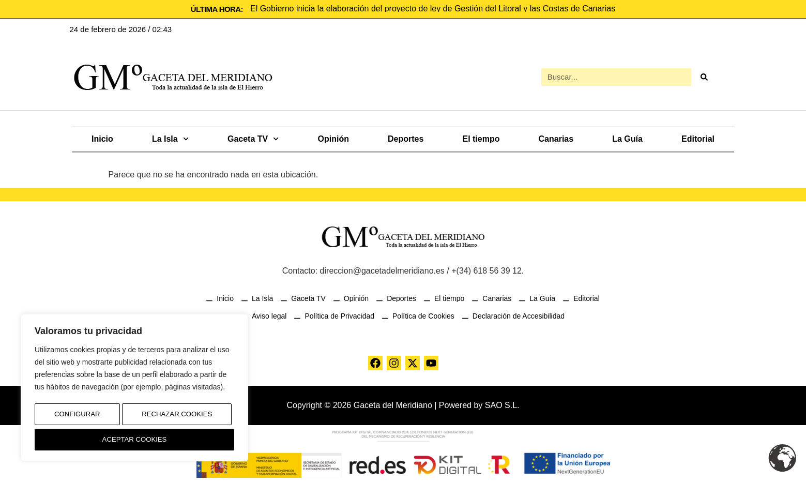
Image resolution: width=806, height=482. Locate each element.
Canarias (556, 137)
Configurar (76, 418)
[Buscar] (704, 76)
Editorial (697, 137)
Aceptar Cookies (134, 439)
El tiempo (480, 137)
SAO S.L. (502, 404)
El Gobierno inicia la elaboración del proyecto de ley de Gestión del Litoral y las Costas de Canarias (432, 8)
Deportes (405, 137)
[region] (134, 390)
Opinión (333, 137)
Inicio (102, 137)
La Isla (170, 138)
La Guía (627, 137)
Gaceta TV (253, 138)
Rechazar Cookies (176, 418)
